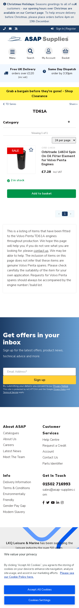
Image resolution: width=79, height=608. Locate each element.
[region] (39, 578)
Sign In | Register (63, 29)
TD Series (11, 104)
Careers (8, 445)
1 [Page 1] (65, 214)
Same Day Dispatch (62, 71)
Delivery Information (17, 482)
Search (30, 53)
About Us (9, 439)
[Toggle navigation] (12, 53)
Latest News (12, 451)
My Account (48, 53)
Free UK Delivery (22, 73)
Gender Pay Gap (14, 506)
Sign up (39, 380)
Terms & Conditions (16, 488)
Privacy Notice (60, 386)
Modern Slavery (14, 512)
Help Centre (51, 439)
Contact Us (50, 457)
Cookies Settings (39, 600)
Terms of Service (10, 392)
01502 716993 (56, 484)
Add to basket (42, 193)
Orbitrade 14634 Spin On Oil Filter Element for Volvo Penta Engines (59, 158)
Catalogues (11, 433)
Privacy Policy (59, 389)
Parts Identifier (53, 463)
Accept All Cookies (40, 589)
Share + (73, 104)
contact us (41, 251)
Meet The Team (14, 457)
